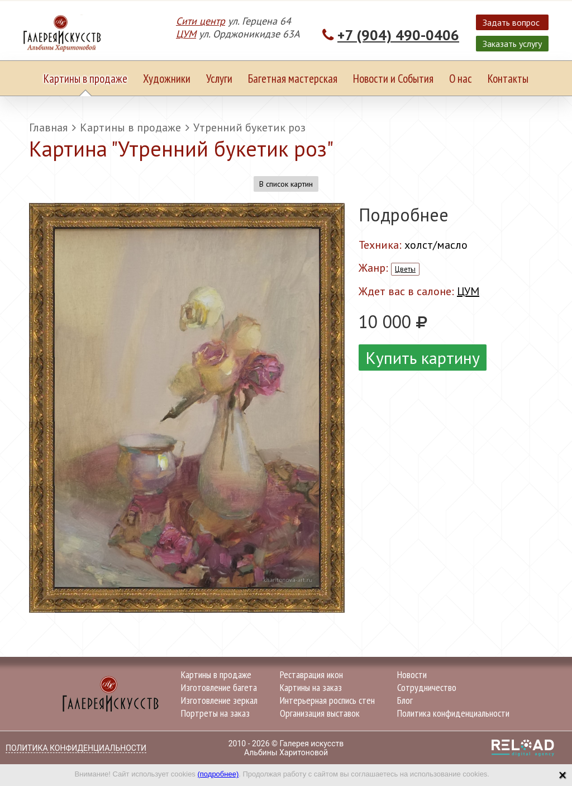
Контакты (508, 78)
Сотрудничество (426, 687)
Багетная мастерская (292, 78)
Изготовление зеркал (219, 700)
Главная (48, 127)
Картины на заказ (311, 687)
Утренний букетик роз (249, 127)
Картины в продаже (85, 78)
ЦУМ (186, 33)
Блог (405, 700)
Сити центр (200, 21)
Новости (412, 674)
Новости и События (393, 78)
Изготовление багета (219, 687)
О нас (460, 78)
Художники (166, 78)
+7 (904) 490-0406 (398, 35)
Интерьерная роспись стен (327, 700)
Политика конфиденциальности (453, 713)
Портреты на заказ (215, 713)
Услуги (219, 78)
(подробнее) (218, 774)
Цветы (405, 269)
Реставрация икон (311, 674)
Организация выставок (320, 713)
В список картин (286, 184)
